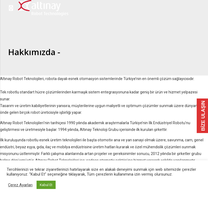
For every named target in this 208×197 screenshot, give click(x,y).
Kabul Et (46, 185)
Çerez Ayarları (20, 185)
